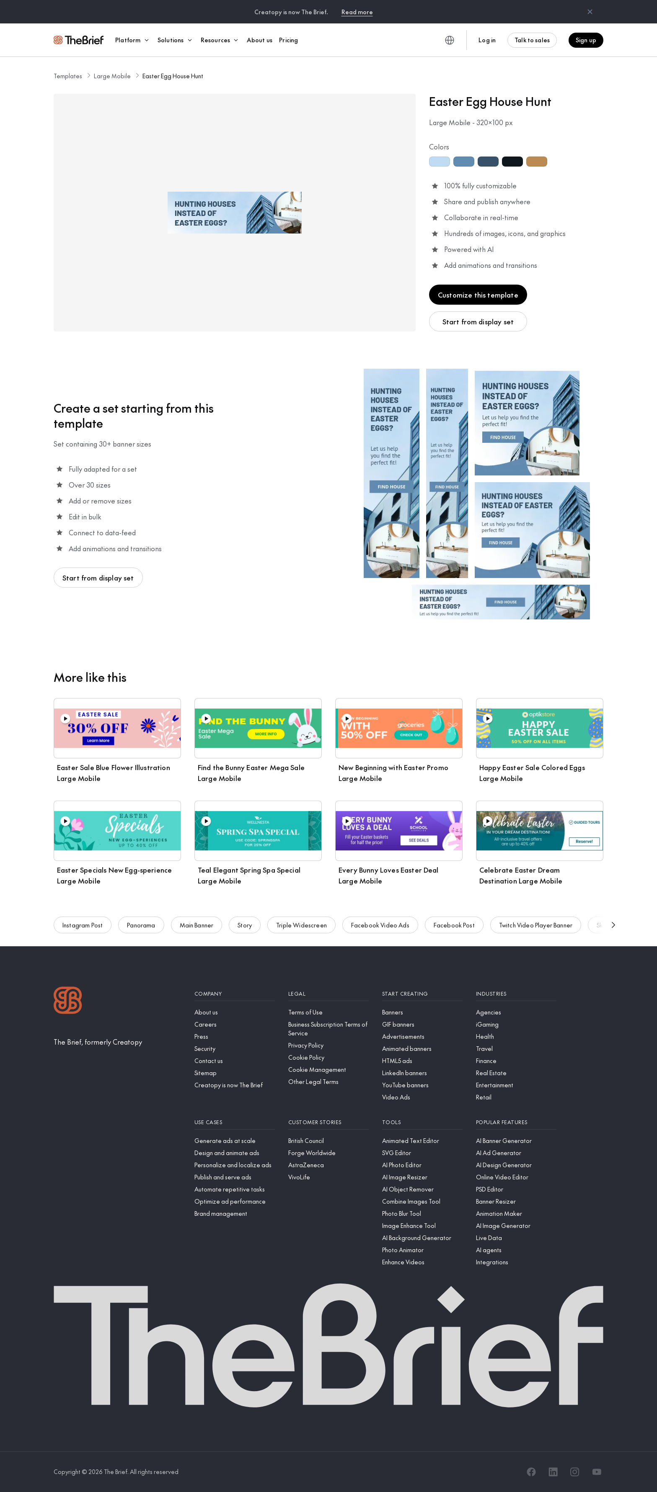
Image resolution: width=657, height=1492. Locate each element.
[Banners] (422, 1012)
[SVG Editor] (422, 1152)
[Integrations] (516, 1262)
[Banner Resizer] (516, 1201)
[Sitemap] (234, 1072)
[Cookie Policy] (328, 1057)
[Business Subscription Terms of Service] (328, 1028)
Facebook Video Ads (380, 928)
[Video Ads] (422, 1097)
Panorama (141, 928)
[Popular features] (516, 1122)
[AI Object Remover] (422, 1189)
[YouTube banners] (422, 1085)
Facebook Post (454, 928)
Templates (68, 76)
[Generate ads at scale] (234, 1140)
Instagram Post (82, 928)
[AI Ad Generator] (516, 1152)
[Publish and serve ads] (234, 1177)
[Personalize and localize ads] (234, 1165)
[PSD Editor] (516, 1189)
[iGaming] (516, 1024)
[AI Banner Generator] (516, 1140)
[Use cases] (234, 1122)
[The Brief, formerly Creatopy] (98, 1041)
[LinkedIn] (553, 1472)
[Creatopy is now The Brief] (234, 1085)
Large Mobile (112, 76)
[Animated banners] (422, 1048)
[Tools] (422, 1122)
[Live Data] (516, 1237)
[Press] (234, 1036)
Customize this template (478, 294)
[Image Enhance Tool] (422, 1225)
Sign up (586, 40)
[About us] (234, 1012)
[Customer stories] (328, 1122)
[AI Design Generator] (516, 1165)
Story (245, 928)
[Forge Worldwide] (328, 1152)
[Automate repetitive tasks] (234, 1189)
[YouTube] (596, 1472)
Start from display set (478, 321)
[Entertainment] (516, 1085)
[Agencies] (516, 1012)
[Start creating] (422, 993)
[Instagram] (575, 1472)
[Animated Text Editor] (422, 1140)
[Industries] (516, 993)
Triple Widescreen (301, 928)
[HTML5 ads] (422, 1060)
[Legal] (328, 993)
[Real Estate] (516, 1072)
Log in (487, 40)
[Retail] (516, 1097)
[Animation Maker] (516, 1213)
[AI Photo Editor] (422, 1165)
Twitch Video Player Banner (535, 928)
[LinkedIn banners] (422, 1072)
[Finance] (516, 1060)
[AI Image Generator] (516, 1225)
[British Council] (328, 1140)
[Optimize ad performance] (234, 1201)
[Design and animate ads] (234, 1152)
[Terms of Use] (328, 1012)
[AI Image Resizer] (422, 1177)
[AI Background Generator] (422, 1237)
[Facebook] (531, 1472)
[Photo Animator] (422, 1249)
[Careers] (234, 1024)
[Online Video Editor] (516, 1177)
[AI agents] (516, 1249)
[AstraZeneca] (328, 1165)
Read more (357, 12)
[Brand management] (234, 1213)
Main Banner (197, 928)
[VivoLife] (328, 1177)
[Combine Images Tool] (422, 1201)
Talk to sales (532, 40)
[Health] (516, 1036)
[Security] (234, 1048)
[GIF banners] (422, 1024)
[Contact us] (234, 1060)
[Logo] (68, 1001)
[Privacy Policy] (328, 1045)
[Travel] (516, 1048)
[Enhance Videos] (422, 1262)
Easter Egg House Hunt (172, 76)
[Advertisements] (422, 1036)
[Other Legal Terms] (328, 1081)
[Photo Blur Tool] (422, 1213)
